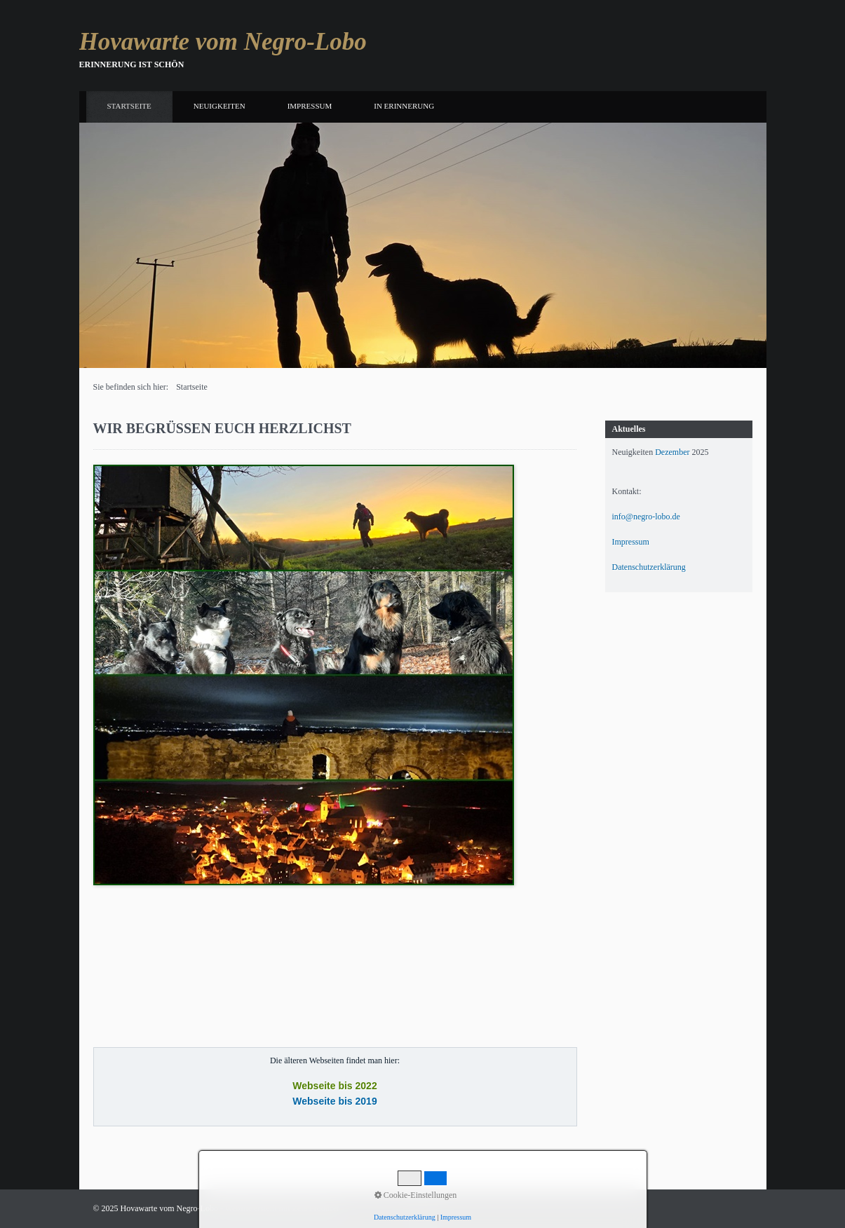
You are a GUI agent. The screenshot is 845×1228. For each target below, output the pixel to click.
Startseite (129, 106)
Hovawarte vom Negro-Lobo (223, 41)
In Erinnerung (404, 106)
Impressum (310, 106)
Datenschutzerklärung (649, 567)
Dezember (672, 452)
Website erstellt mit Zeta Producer (282, 1208)
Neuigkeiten (219, 106)
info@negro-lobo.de (646, 516)
